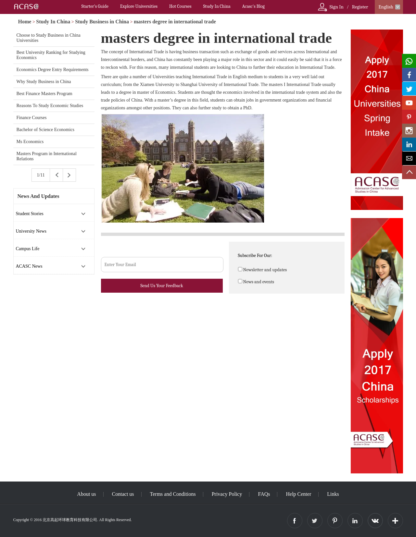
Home (25, 21)
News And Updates (38, 196)
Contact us (123, 494)
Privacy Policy (227, 494)
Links (333, 494)
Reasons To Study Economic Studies (50, 105)
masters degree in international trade (175, 21)
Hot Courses (180, 6)
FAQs (264, 494)
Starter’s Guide (95, 6)
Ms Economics (30, 141)
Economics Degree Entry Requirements (53, 69)
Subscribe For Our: (255, 255)
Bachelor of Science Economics (45, 129)
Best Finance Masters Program (44, 93)
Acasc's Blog (253, 6)
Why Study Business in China (44, 81)
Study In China (216, 6)
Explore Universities (139, 6)
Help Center (298, 494)
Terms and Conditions (173, 494)
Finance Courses (32, 117)
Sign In (337, 7)
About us (86, 494)
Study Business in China (102, 21)
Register (360, 7)
